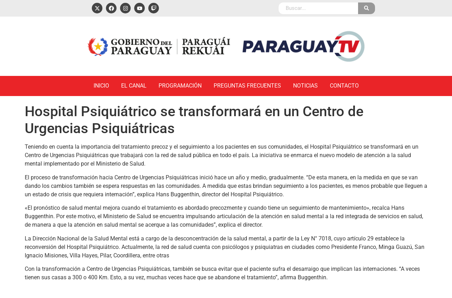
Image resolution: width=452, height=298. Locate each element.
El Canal (134, 85)
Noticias (305, 85)
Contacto (344, 85)
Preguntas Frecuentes (247, 85)
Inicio (101, 85)
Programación (180, 85)
